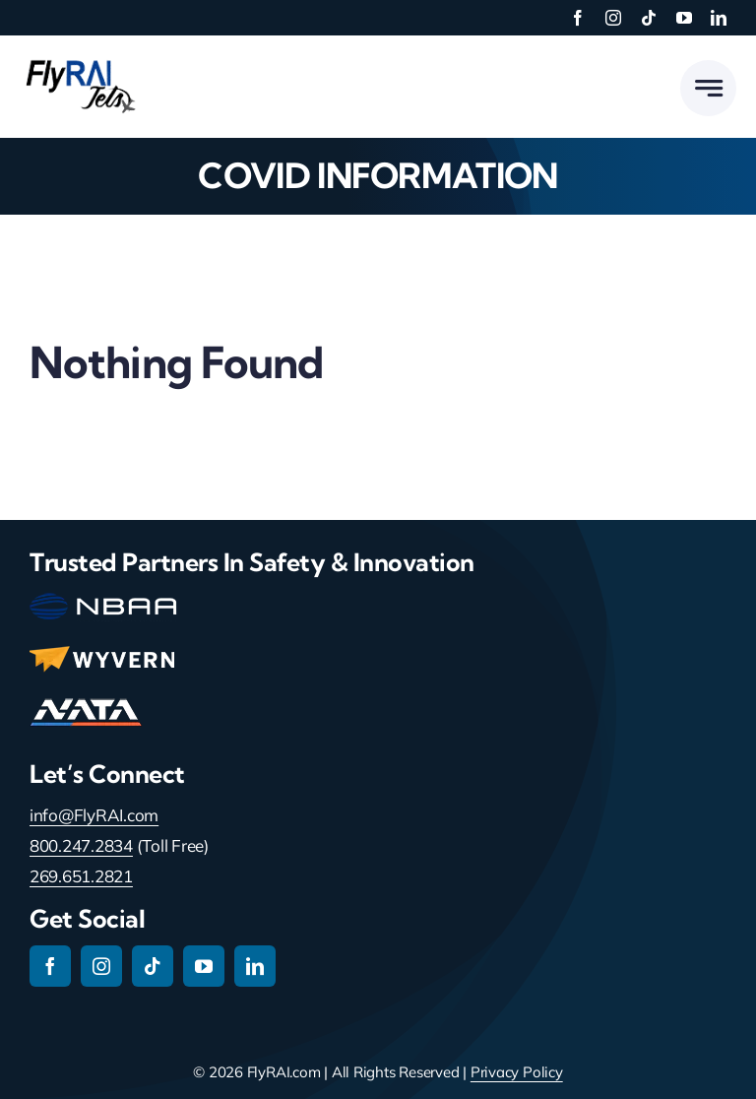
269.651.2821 (81, 876)
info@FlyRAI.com (94, 815)
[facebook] (578, 18)
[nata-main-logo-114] (86, 706)
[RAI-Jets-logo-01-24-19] (79, 58)
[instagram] (613, 18)
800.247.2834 (81, 845)
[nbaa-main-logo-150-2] (103, 601)
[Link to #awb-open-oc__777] (708, 88)
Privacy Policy (517, 1072)
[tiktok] (649, 18)
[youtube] (684, 18)
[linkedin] (718, 18)
